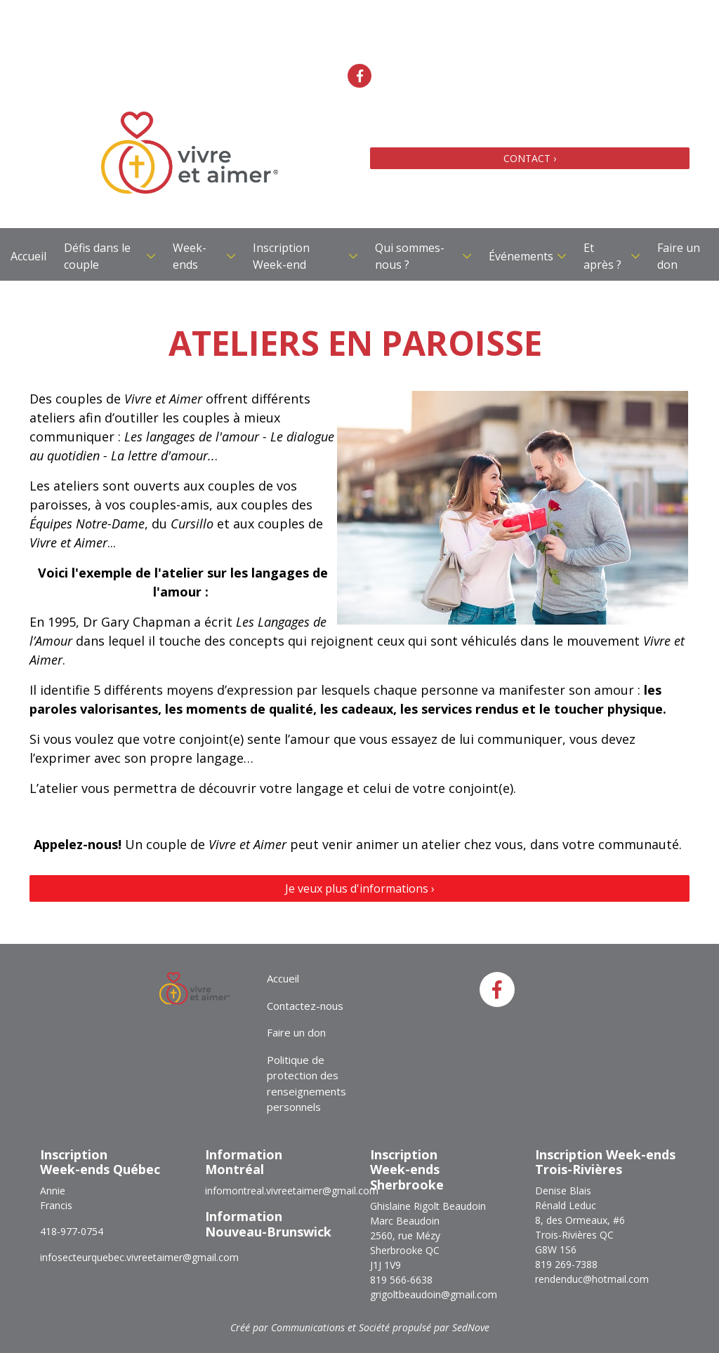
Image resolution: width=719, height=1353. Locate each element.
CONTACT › (529, 158)
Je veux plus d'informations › (360, 888)
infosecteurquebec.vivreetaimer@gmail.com (139, 1257)
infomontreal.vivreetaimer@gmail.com (291, 1190)
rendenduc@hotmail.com (592, 1279)
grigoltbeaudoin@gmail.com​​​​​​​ (433, 1294)
